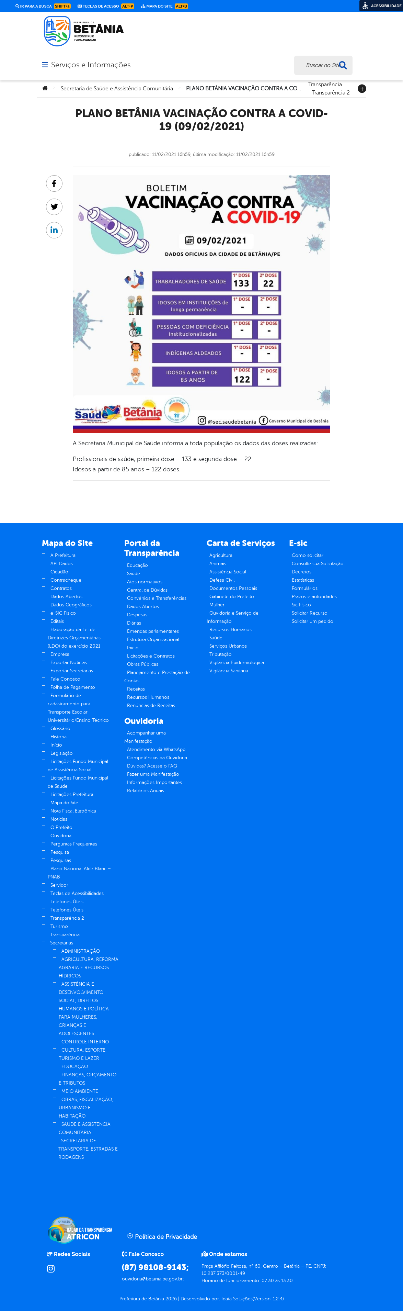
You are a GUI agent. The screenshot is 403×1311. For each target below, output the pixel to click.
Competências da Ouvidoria (157, 757)
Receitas (136, 689)
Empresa (59, 654)
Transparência (325, 83)
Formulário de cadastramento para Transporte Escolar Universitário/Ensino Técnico (78, 708)
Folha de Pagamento (72, 687)
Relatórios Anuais (145, 790)
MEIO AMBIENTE (79, 1091)
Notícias (58, 819)
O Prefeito (61, 827)
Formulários (305, 588)
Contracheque (65, 580)
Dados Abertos (66, 596)
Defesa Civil (221, 580)
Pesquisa (59, 852)
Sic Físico (301, 604)
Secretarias (61, 942)
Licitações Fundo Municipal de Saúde (78, 782)
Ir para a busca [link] (43, 6)
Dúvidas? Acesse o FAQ (152, 766)
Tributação (220, 654)
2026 (170, 1298)
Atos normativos (144, 581)
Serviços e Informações (90, 65)
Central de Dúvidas (147, 590)
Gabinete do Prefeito (231, 596)
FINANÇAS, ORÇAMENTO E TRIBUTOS (87, 1079)
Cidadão (59, 571)
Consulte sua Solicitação (318, 563)
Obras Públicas (142, 664)
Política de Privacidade (162, 1236)
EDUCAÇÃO (74, 1066)
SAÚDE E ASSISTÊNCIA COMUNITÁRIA (85, 1128)
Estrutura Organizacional (153, 639)
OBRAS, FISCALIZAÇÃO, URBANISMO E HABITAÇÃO (86, 1108)
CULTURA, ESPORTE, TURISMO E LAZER (82, 1054)
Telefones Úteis (66, 901)
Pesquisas (60, 860)
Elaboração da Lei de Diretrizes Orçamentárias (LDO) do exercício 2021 (74, 638)
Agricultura (220, 555)
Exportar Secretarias (71, 670)
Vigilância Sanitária (228, 670)
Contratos (61, 588)
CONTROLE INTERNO (85, 1041)
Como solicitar (307, 555)
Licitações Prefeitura (71, 794)
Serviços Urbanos (228, 646)
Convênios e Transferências (156, 598)
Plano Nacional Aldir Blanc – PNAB (79, 872)
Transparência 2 (331, 92)
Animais (217, 563)
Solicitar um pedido (312, 621)
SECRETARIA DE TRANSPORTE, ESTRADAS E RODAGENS (88, 1149)
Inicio (133, 647)
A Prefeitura (63, 555)
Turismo (59, 926)
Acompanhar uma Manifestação (145, 737)
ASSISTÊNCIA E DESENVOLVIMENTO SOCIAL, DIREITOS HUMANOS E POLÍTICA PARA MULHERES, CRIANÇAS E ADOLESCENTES (84, 1009)
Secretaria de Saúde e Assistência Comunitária (117, 89)
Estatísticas (303, 580)
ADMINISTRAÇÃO (80, 951)
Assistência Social (227, 571)
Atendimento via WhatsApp (156, 749)
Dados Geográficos (71, 604)
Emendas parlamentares (153, 631)
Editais (57, 621)
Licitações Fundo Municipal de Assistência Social (78, 765)
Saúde (133, 573)
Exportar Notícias (68, 662)
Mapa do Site (64, 802)
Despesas (137, 614)
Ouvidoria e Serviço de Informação (232, 617)
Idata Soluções (237, 1298)
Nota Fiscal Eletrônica (73, 811)
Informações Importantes (154, 782)
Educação (137, 565)
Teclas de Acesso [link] (106, 6)
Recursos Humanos (148, 697)
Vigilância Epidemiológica (236, 662)
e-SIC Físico (63, 613)
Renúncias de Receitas (151, 705)
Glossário (60, 728)
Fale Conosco (65, 679)
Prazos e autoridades (314, 596)
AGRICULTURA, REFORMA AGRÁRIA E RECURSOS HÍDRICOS (88, 967)
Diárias (134, 623)
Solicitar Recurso (309, 613)
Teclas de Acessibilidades (77, 893)
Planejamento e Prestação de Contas (157, 676)
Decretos (301, 571)
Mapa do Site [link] (164, 6)
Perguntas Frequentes (73, 844)
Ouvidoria (60, 835)
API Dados (61, 563)
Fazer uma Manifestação (153, 774)
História (58, 736)
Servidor (59, 885)
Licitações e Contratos (151, 656)
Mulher (216, 604)
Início (56, 745)
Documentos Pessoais (233, 588)
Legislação (61, 753)
